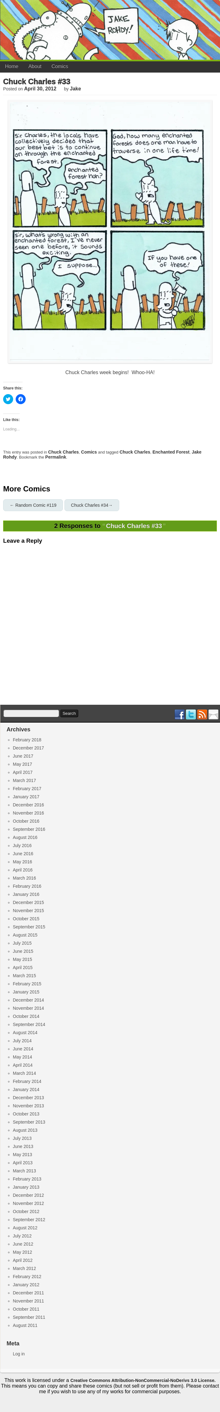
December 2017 (28, 747)
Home (11, 66)
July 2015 (22, 943)
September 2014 (29, 1024)
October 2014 (26, 1016)
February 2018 (27, 739)
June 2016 (23, 853)
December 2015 (28, 902)
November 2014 (28, 1008)
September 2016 (29, 829)
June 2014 (23, 1048)
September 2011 (29, 1317)
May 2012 (22, 1252)
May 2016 (22, 861)
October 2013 (26, 1113)
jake (75, 88)
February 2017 (27, 788)
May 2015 (22, 959)
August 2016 (25, 837)
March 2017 (24, 780)
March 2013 (24, 1170)
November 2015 (28, 910)
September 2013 (29, 1122)
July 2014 (22, 1040)
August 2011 (25, 1325)
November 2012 (28, 1203)
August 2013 (25, 1130)
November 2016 (28, 812)
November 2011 (28, 1300)
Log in (19, 1353)
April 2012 (23, 1260)
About (35, 66)
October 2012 (26, 1211)
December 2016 (28, 804)
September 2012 (29, 1219)
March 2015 (24, 975)
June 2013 (23, 1146)
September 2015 (29, 926)
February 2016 (27, 886)
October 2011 (26, 1309)
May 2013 (22, 1154)
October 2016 (26, 821)
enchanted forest (170, 452)
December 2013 (28, 1097)
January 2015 (26, 991)
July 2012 (22, 1235)
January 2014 (26, 1089)
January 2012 (26, 1284)
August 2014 (25, 1032)
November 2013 (28, 1105)
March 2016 (24, 878)
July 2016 (22, 845)
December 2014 (28, 1000)
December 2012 (28, 1195)
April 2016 (23, 869)
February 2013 (27, 1178)
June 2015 (23, 951)
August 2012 (25, 1227)
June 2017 (23, 756)
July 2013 (22, 1138)
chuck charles (135, 452)
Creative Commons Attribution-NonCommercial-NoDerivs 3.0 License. (143, 1380)
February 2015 (27, 983)
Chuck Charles (63, 452)
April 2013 (23, 1162)
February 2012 (27, 1276)
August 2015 (25, 934)
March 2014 (24, 1073)
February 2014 (27, 1081)
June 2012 (23, 1244)
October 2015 (26, 918)
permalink (55, 457)
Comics (60, 66)
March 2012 (24, 1268)
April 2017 (23, 772)
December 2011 (28, 1292)
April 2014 (23, 1065)
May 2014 (22, 1056)
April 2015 (23, 967)
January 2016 (26, 894)
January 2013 (26, 1187)
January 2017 (26, 796)
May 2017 (22, 764)
